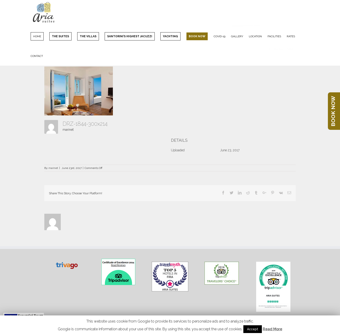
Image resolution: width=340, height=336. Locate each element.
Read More (272, 329)
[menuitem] (40, 36)
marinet (68, 129)
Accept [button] (252, 329)
